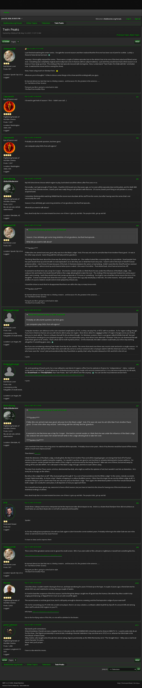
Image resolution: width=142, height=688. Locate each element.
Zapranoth (9, 96)
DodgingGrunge (11, 310)
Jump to (104, 669)
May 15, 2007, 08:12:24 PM (33, 405)
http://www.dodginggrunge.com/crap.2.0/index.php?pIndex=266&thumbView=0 (54, 375)
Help (118, 683)
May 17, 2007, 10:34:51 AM (33, 583)
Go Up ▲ (137, 683)
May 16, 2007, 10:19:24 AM (33, 503)
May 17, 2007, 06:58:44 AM (33, 547)
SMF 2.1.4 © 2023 (7, 683)
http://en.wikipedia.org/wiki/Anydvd (45, 612)
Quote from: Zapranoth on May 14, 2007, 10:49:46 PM (46, 315)
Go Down (5, 42)
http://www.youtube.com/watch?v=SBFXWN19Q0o (43, 555)
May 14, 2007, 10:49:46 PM (33, 137)
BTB (5, 502)
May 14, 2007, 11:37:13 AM (35, 49)
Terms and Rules (127, 683)
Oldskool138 (9, 48)
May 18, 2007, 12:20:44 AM (33, 625)
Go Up (4, 660)
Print (137, 42)
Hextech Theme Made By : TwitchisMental (15, 685)
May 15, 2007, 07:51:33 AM (33, 225)
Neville (7, 582)
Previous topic (123, 35)
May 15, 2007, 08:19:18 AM (33, 310)
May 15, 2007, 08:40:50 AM (33, 364)
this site (37, 453)
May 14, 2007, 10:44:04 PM (33, 96)
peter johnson (10, 625)
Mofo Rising (9, 178)
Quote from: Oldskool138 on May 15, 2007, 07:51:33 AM (47, 410)
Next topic (134, 35)
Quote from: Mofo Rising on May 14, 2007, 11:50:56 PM (47, 230)
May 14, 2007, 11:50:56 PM (33, 179)
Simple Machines (19, 683)
